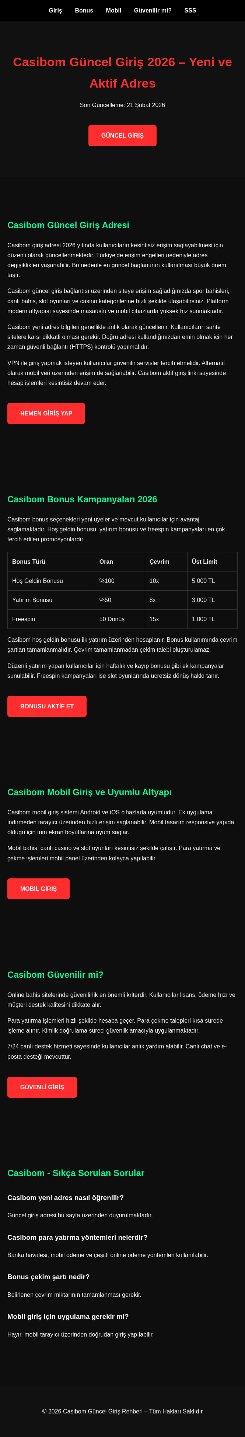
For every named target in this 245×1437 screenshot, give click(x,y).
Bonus (84, 10)
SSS (190, 10)
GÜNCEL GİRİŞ (122, 135)
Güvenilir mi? (153, 10)
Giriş (55, 10)
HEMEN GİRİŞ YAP (46, 413)
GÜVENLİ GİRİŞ (42, 1087)
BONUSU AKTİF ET (47, 706)
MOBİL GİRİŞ (38, 889)
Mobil (114, 10)
